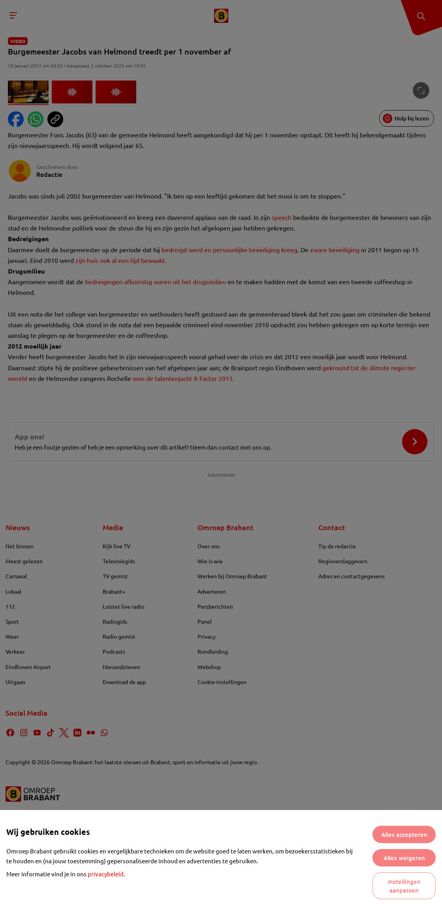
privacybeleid (106, 874)
